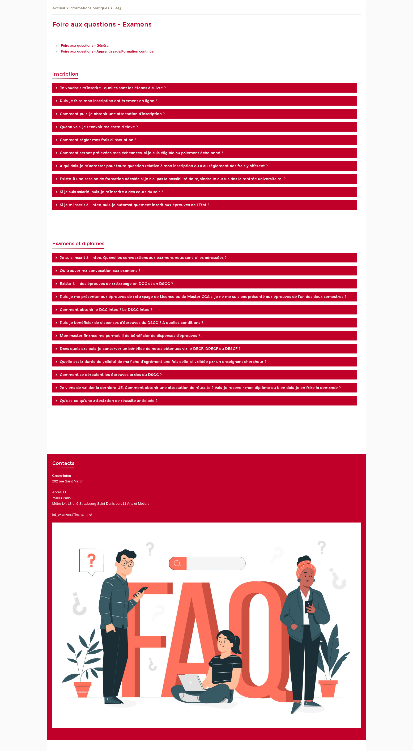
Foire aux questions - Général (85, 46)
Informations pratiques (89, 8)
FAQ (117, 8)
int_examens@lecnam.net (72, 514)
